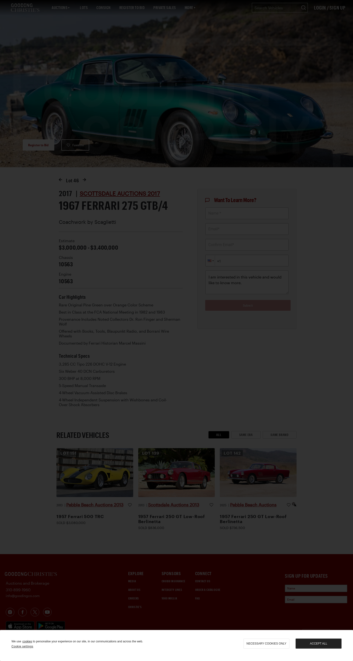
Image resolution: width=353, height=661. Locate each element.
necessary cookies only (267, 643)
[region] (176, 645)
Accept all (318, 643)
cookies (27, 641)
